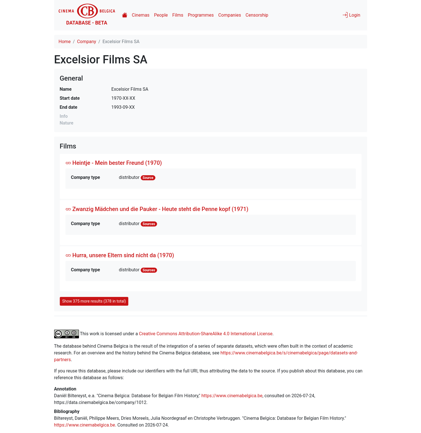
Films (177, 15)
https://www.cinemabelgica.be (232, 395)
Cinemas (141, 15)
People (161, 15)
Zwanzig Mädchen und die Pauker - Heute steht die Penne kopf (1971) (156, 209)
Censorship (257, 15)
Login (351, 15)
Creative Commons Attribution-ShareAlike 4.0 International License (205, 333)
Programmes (201, 15)
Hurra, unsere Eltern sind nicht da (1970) (119, 255)
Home (65, 41)
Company (86, 41)
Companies (229, 15)
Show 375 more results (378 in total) (94, 301)
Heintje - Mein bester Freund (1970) (113, 162)
